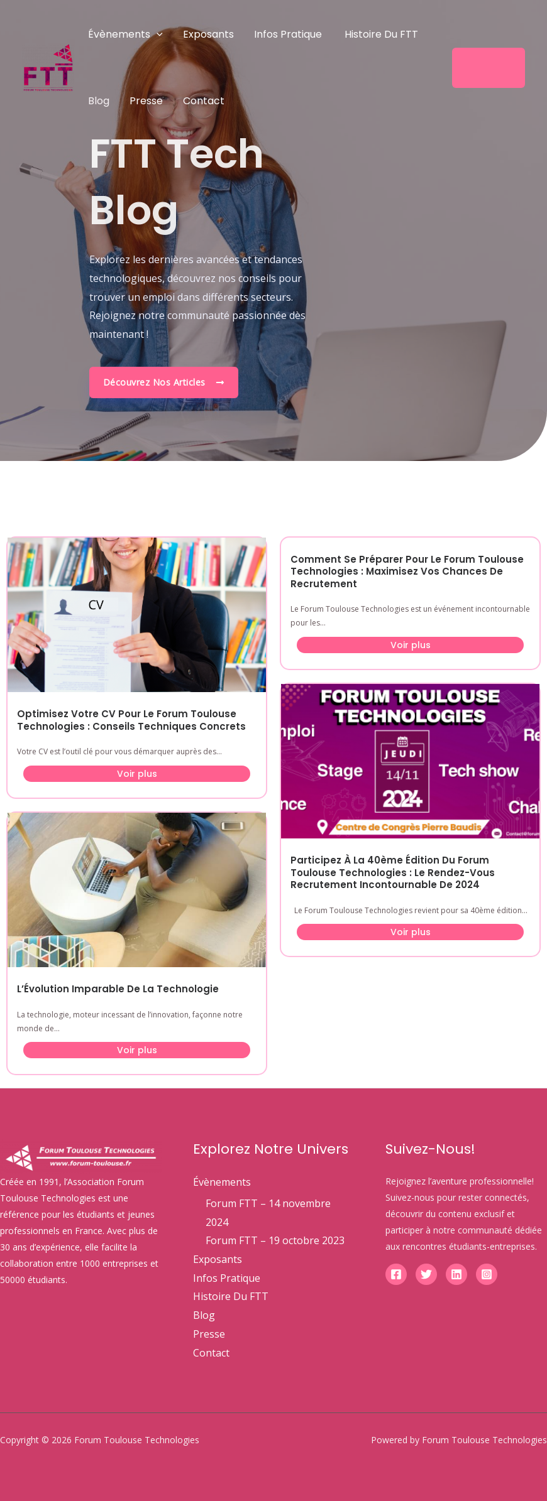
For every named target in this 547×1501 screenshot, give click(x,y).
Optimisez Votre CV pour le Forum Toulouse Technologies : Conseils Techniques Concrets (131, 720)
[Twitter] (426, 1274)
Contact (203, 101)
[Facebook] (396, 1274)
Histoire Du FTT (381, 34)
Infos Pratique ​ (289, 34)
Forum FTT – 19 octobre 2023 (275, 1240)
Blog (98, 101)
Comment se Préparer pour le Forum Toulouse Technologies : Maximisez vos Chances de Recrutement (407, 571)
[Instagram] (486, 1274)
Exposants (208, 34)
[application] (156, 34)
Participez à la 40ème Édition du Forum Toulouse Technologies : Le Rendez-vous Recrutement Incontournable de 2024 (392, 872)
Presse (146, 101)
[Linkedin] (456, 1274)
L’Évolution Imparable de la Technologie (118, 988)
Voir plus (137, 773)
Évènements (125, 34)
